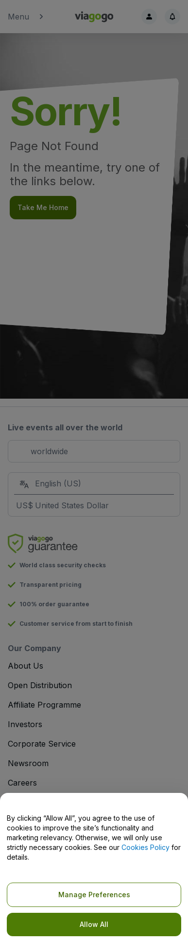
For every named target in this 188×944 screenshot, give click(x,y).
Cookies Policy (145, 847)
